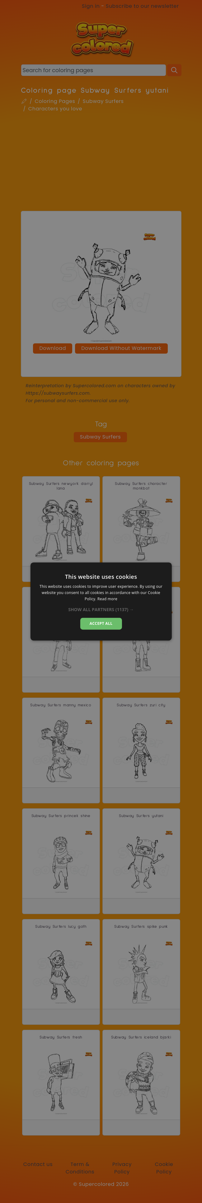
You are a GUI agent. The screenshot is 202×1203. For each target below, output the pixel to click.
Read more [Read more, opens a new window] (107, 599)
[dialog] (100, 601)
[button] (101, 609)
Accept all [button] (101, 623)
